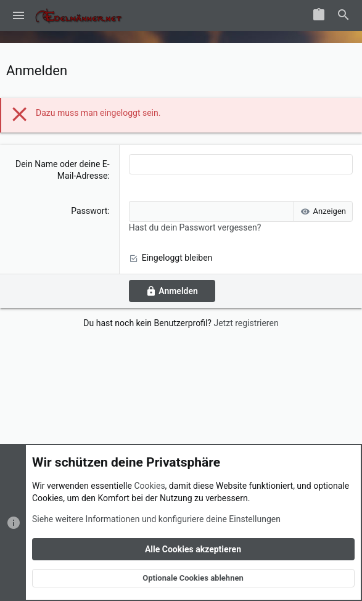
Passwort (89, 211)
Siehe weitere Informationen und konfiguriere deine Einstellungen (156, 518)
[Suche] (343, 15)
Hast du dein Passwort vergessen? (195, 227)
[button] (18, 15)
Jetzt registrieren (245, 323)
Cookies (149, 486)
